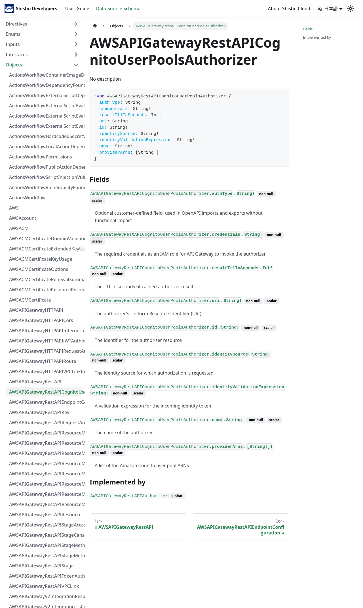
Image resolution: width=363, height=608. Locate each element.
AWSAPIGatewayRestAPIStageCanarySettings (45, 535)
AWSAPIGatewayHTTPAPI (36, 310)
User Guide (77, 8)
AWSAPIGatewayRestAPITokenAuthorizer (45, 576)
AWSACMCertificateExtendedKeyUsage (45, 249)
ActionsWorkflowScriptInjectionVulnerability (45, 177)
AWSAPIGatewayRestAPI (35, 382)
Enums (13, 34)
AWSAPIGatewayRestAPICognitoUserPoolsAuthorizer (45, 392)
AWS (14, 208)
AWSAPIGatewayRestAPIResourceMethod (45, 504)
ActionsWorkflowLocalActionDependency (45, 146)
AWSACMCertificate (30, 300)
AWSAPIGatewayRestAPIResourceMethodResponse (45, 494)
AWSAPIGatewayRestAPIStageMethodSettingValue (45, 545)
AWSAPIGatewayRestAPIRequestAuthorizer (45, 422)
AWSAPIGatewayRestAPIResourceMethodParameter (45, 484)
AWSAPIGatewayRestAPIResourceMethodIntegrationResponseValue (45, 443)
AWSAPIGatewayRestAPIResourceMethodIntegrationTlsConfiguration (45, 463)
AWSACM (19, 228)
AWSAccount (22, 218)
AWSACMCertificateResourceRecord (45, 290)
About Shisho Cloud (289, 8)
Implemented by (317, 37)
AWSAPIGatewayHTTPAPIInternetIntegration (45, 330)
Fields (308, 29)
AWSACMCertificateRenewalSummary (45, 279)
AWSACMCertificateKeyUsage (40, 259)
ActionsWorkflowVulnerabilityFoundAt (45, 187)
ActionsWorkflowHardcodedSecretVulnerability (45, 136)
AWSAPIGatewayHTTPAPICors (41, 320)
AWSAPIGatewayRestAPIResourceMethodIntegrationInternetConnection (45, 433)
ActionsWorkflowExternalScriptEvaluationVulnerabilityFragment (45, 106)
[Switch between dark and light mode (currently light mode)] (350, 8)
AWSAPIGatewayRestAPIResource (45, 514)
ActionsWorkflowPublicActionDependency (45, 167)
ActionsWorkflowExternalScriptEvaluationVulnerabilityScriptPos (45, 116)
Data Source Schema (118, 8)
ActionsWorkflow (27, 198)
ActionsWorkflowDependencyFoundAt (45, 85)
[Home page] (95, 26)
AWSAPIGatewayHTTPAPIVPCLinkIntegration (45, 371)
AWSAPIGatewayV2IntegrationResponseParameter (45, 596)
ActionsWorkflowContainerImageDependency (45, 75)
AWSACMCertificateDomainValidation (45, 238)
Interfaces (17, 54)
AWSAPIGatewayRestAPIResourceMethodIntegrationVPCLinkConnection (45, 474)
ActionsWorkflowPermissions (40, 157)
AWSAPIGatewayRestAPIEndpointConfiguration (45, 402)
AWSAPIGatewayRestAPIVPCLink (44, 586)
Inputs (13, 44)
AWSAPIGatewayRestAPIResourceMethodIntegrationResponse (45, 453)
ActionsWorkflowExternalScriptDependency (45, 95)
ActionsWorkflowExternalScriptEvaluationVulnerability (45, 126)
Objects (14, 65)
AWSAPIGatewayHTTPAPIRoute (42, 361)
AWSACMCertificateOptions (38, 269)
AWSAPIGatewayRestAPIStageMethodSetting (45, 555)
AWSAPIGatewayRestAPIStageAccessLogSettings (45, 525)
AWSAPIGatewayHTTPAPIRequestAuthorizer (45, 351)
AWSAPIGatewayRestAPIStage (41, 566)
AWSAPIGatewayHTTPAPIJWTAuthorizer (45, 341)
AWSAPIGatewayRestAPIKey (39, 412)
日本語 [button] (327, 8)
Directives (16, 24)
